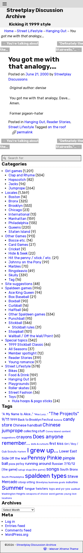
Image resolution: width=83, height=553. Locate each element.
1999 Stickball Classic (26, 345)
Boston (14, 197)
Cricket (14, 249)
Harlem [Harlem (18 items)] (22, 451)
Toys (12, 397)
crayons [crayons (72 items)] (24, 437)
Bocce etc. (17, 240)
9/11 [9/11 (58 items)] (5, 419)
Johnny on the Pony (25, 262)
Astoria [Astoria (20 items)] (58, 419)
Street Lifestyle (29, 31)
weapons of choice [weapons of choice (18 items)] (37, 494)
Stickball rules (23, 327)
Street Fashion (20, 392)
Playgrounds (19, 384)
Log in (10, 522)
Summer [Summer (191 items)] (13, 488)
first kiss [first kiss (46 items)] (56, 443)
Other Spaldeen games (27, 314)
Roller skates (19, 388)
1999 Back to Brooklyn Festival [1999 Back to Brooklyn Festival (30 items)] (31, 420)
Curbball (15, 306)
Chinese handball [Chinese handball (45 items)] (27, 425)
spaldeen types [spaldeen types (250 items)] (46, 475)
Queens (15, 227)
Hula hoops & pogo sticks (32, 401)
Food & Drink (19, 375)
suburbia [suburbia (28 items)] (72, 482)
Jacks (13, 184)
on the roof (57, 127)
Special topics (16, 340)
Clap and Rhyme (22, 175)
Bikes (13, 371)
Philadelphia (18, 223)
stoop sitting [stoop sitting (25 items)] (26, 482)
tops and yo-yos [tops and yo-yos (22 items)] (59, 488)
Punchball (17, 319)
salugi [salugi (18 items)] (21, 469)
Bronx (13, 201)
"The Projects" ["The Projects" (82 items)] (64, 413)
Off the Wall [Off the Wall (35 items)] (18, 458)
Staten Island (19, 232)
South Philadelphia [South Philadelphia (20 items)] (13, 476)
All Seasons (18, 349)
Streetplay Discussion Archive (36, 544)
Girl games (13, 171)
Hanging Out (56, 31)
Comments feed (18, 530)
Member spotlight (23, 353)
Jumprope (17, 188)
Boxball (14, 301)
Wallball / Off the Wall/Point (31, 336)
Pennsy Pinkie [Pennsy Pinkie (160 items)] (44, 458)
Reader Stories (58, 122)
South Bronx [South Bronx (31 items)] (69, 469)
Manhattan (17, 219)
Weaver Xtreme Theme (63, 548)
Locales (11, 193)
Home (9, 31)
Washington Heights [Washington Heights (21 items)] (13, 493)
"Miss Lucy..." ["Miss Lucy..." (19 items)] (41, 414)
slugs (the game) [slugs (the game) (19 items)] (35, 469)
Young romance (21, 362)
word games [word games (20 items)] (56, 493)
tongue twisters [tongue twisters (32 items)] (36, 489)
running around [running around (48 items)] (38, 463)
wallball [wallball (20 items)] (75, 488)
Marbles (15, 266)
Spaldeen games (18, 288)
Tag (12, 280)
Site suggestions (18, 284)
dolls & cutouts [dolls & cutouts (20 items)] (39, 443)
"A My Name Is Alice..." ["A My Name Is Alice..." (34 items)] (17, 414)
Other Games (15, 236)
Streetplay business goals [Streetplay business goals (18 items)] (50, 482)
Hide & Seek (18, 253)
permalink (25, 132)
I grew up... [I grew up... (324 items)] (42, 450)
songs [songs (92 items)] (52, 469)
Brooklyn (16, 206)
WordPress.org (16, 535)
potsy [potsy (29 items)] (20, 463)
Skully (13, 275)
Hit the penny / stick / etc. (30, 258)
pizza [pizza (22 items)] (12, 463)
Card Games (18, 245)
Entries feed (15, 526)
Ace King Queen (21, 293)
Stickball (15, 323)
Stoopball (16, 332)
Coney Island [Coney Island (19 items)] (53, 431)
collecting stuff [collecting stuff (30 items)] (34, 431)
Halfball (15, 310)
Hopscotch (17, 180)
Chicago (15, 210)
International (19, 214)
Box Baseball (19, 297)
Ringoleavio (18, 271)
